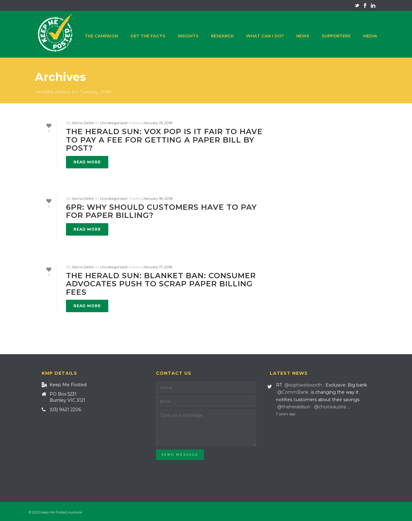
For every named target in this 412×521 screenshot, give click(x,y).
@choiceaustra (330, 407)
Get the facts (147, 35)
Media (370, 35)
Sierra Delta (83, 122)
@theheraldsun (293, 407)
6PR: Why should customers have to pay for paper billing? (161, 211)
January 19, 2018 (157, 122)
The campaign (101, 35)
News (302, 35)
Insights (188, 35)
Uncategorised (113, 122)
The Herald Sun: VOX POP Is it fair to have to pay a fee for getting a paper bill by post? (164, 140)
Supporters (336, 35)
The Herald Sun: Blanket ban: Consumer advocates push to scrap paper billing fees (161, 284)
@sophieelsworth (303, 385)
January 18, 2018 (158, 198)
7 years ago (285, 414)
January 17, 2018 (157, 267)
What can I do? (265, 35)
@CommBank (292, 392)
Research (222, 35)
